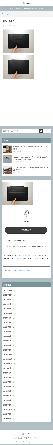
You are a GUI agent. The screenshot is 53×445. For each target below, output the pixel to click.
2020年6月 (9, 327)
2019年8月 (9, 373)
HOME (26, 434)
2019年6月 (9, 383)
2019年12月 (9, 355)
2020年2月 (9, 346)
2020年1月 (9, 350)
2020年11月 (9, 313)
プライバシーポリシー (32, 439)
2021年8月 (9, 300)
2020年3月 (9, 341)
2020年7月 (9, 323)
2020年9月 (9, 318)
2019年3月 (9, 396)
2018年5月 (9, 419)
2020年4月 (9, 336)
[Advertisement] (26, 100)
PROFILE (26, 230)
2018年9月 (9, 415)
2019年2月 (9, 401)
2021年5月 (9, 304)
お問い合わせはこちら (21, 270)
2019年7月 (9, 378)
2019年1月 (9, 406)
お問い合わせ (18, 439)
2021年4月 (9, 309)
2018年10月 (9, 410)
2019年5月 (9, 387)
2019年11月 (9, 360)
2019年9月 (9, 369)
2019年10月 (9, 364)
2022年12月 (9, 295)
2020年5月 (9, 332)
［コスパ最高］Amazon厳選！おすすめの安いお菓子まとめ (26, 8)
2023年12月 (9, 290)
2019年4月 (9, 392)
